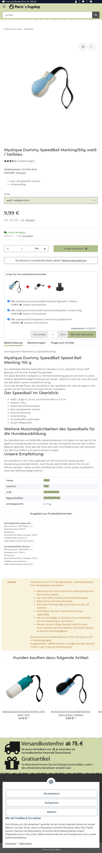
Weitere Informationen (74, 260)
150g (46, 486)
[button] (75, 1)
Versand (30, 220)
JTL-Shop (56, 849)
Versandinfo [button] (27, 236)
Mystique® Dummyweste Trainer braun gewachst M (41, 319)
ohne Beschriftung (51, 498)
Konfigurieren (51, 803)
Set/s (63, 334)
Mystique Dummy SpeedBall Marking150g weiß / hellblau (43, 301)
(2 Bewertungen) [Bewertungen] (19, 160)
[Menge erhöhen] (44, 248)
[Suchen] (95, 15)
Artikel (40, 334)
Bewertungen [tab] (37, 342)
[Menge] (22, 248)
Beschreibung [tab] (13, 342)
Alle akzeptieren (52, 793)
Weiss (46, 480)
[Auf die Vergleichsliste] (83, 46)
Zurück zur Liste (13, 29)
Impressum (10, 843)
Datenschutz (25, 843)
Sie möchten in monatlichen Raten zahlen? (51, 260)
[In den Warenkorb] (6, 39)
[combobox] (51, 200)
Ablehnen (51, 812)
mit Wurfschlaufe (51, 492)
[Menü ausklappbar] (4, 5)
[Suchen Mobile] (47, 15)
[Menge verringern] (7, 248)
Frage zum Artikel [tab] (62, 342)
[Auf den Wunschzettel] (91, 46)
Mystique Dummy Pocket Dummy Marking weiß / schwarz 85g (45, 310)
